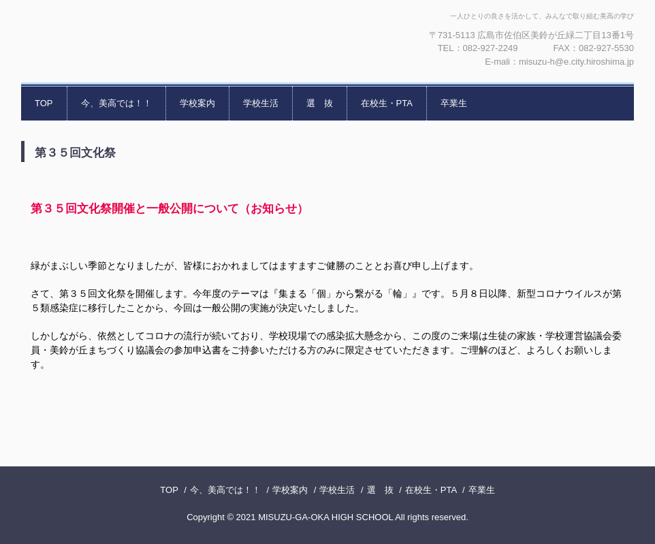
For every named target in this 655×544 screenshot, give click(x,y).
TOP (44, 103)
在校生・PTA (387, 103)
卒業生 (454, 103)
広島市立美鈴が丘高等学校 (167, 41)
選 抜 (319, 103)
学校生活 (260, 103)
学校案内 (197, 103)
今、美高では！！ (116, 103)
